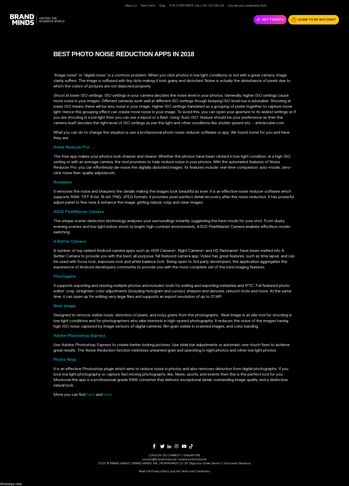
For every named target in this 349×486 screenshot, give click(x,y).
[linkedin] (171, 446)
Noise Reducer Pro (71, 147)
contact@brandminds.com (159, 459)
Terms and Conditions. (195, 471)
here (90, 394)
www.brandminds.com (193, 459)
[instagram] (178, 446)
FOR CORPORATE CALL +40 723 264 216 (196, 5)
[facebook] (156, 446)
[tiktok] (192, 446)
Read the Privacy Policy (154, 471)
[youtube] (185, 446)
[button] (11, 484)
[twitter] (163, 446)
